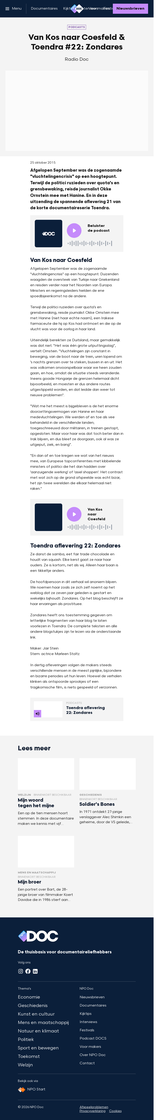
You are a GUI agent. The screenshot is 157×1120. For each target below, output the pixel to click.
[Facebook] (28, 971)
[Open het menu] (13, 9)
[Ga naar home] (77, 8)
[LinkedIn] (35, 971)
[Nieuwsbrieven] (130, 9)
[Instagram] (20, 971)
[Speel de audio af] (74, 230)
